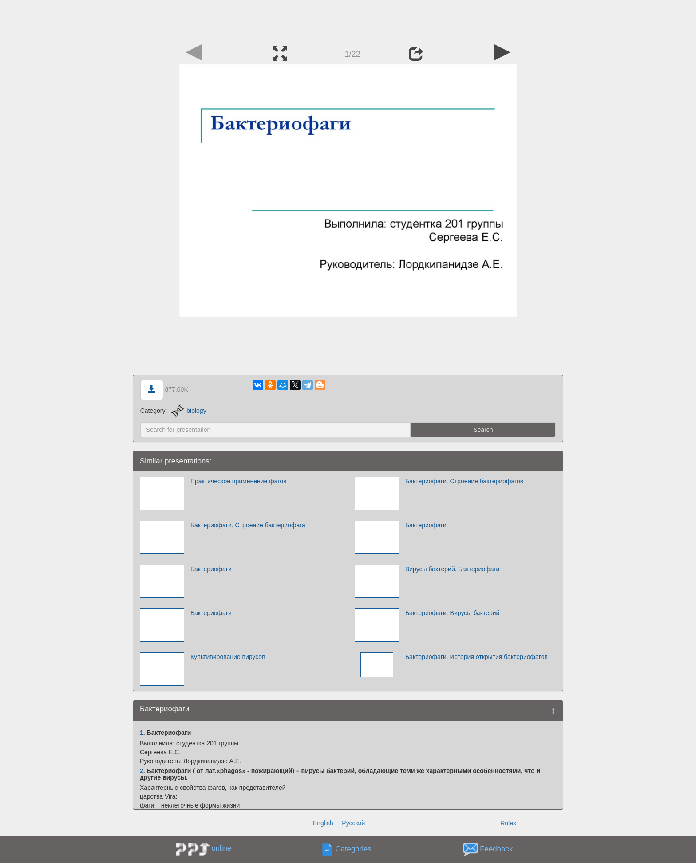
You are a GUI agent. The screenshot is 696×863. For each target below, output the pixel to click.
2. (142, 770)
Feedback (496, 849)
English (323, 823)
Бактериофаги (426, 525)
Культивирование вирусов (227, 656)
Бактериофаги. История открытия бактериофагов (476, 656)
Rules (508, 823)
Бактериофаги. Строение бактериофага (247, 525)
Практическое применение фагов (238, 481)
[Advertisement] (348, 20)
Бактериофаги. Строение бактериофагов (464, 481)
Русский (353, 823)
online (221, 848)
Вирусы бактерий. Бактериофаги (452, 569)
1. (142, 732)
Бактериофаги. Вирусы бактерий (452, 612)
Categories (354, 849)
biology (188, 410)
